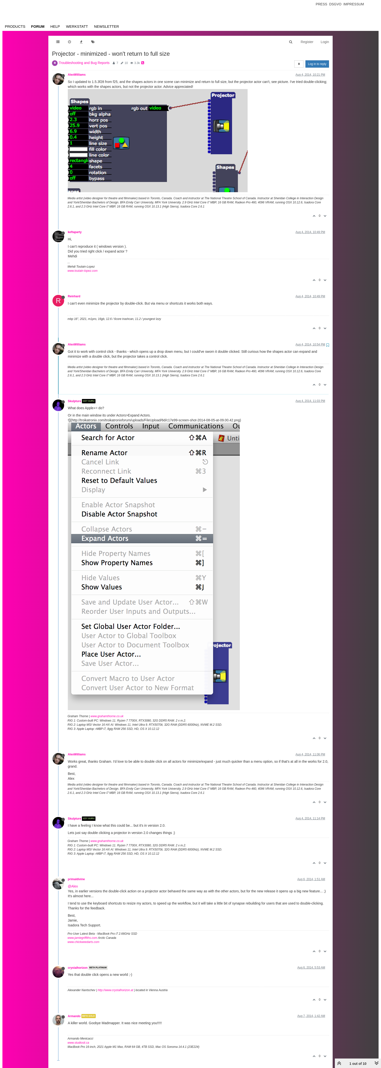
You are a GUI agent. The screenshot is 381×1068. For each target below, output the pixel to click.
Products (15, 26)
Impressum (353, 4)
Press (321, 4)
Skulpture (74, 401)
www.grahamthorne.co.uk (107, 716)
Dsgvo (335, 4)
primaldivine (76, 879)
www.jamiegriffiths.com (82, 938)
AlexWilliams (77, 74)
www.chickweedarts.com (83, 942)
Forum (37, 26)
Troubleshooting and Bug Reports (84, 63)
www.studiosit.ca (78, 1042)
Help (55, 26)
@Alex (73, 886)
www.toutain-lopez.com (82, 270)
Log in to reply (317, 64)
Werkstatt (77, 26)
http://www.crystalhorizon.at (115, 990)
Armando (74, 1016)
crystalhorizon (77, 967)
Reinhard (74, 296)
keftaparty (75, 232)
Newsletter (106, 26)
